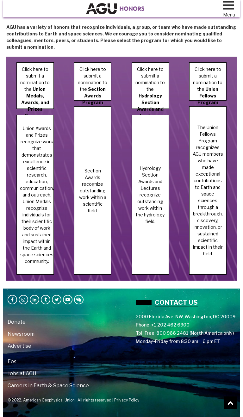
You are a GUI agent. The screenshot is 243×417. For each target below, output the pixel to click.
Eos (12, 361)
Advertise (19, 346)
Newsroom (21, 334)
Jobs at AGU (22, 373)
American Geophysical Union (49, 400)
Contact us (176, 302)
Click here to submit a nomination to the (35, 87)
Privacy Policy (126, 400)
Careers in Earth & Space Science (48, 386)
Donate (17, 322)
